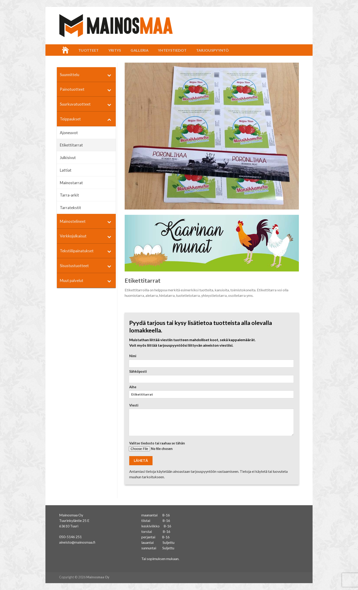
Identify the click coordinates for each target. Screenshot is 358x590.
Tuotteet (88, 50)
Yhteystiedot (172, 50)
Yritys (114, 50)
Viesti (210, 421)
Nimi (210, 360)
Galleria (139, 50)
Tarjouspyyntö (212, 50)
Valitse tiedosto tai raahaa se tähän (210, 448)
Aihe (210, 393)
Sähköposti (210, 376)
